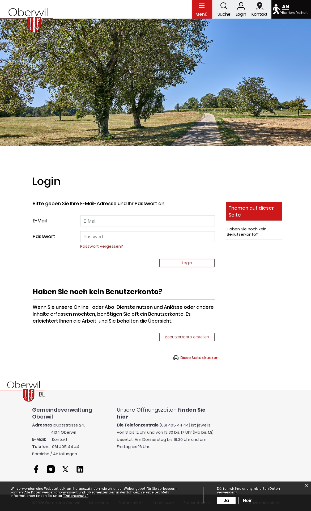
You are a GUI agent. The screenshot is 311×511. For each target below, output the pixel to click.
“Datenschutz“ (75, 495)
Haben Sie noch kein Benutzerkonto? (246, 231)
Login (187, 262)
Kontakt (59, 439)
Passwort (44, 236)
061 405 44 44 (65, 446)
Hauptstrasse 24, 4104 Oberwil (68, 428)
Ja (226, 500)
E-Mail (40, 220)
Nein (248, 500)
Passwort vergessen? (101, 246)
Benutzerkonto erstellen (187, 337)
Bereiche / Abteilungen (54, 454)
